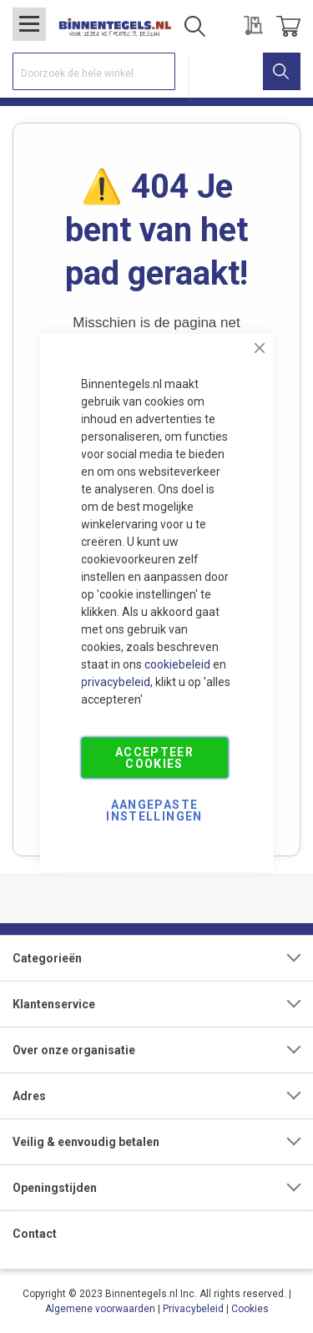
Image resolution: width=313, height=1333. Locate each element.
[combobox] (94, 71)
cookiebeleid (177, 663)
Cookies (250, 1309)
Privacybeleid (193, 1309)
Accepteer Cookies (154, 757)
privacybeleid (115, 681)
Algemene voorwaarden (100, 1309)
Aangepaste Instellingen (154, 809)
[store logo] (114, 26)
